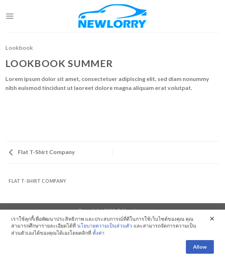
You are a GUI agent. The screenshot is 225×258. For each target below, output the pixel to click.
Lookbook (19, 47)
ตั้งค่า (98, 236)
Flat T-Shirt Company (42, 151)
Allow (200, 250)
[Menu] (9, 16)
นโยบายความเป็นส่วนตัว (104, 229)
